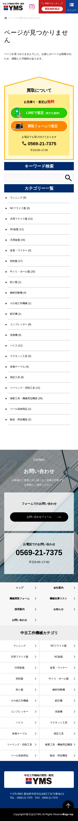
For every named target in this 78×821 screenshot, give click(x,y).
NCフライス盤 (59, 645)
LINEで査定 (43, 113)
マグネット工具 (58, 722)
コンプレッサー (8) (20, 324)
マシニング (19, 645)
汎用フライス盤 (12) (21, 218)
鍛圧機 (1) (15, 313)
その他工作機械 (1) (20, 303)
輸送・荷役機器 (58, 755)
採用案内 (20, 609)
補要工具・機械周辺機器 (58, 744)
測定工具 (59, 733)
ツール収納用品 (19, 755)
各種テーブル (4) (19, 366)
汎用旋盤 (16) (17, 239)
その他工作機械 (19, 700)
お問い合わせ (19, 620)
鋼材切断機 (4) (18, 292)
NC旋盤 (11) (17, 229)
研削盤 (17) (16, 261)
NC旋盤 (58, 656)
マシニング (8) (18, 197)
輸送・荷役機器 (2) (20, 419)
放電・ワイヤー (58, 667)
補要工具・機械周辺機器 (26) (26, 398)
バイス (19, 722)
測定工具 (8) (17, 377)
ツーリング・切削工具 (19, 744)
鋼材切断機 (58, 689)
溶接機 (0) (15, 335)
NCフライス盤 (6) (20, 208)
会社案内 (58, 587)
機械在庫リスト (58, 598)
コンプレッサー (19, 711)
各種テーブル (19, 733)
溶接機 (58, 711)
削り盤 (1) (15, 282)
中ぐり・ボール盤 (59, 678)
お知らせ (58, 609)
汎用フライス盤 (19, 656)
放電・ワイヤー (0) (20, 250)
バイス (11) (16, 345)
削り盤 (19, 689)
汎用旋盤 (20, 667)
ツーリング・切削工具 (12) (25, 387)
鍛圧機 (58, 700)
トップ (19, 587)
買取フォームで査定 (43, 126)
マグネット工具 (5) (20, 356)
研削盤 (19, 678)
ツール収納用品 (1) (20, 408)
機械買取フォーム (20, 598)
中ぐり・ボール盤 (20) (22, 271)
